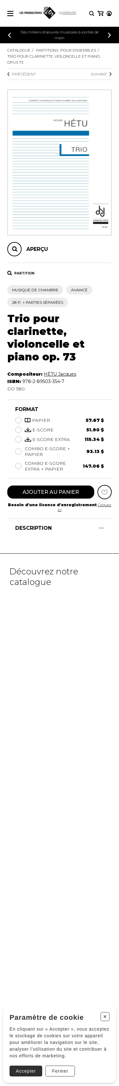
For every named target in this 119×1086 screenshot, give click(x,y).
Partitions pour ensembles (66, 50)
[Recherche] (91, 14)
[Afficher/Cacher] (101, 528)
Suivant (101, 74)
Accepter (26, 1071)
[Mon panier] (100, 14)
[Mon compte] (109, 14)
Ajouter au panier (51, 492)
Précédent (21, 74)
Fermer (60, 1071)
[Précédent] (9, 35)
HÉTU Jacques (60, 374)
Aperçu (37, 249)
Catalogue (18, 50)
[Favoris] (104, 492)
